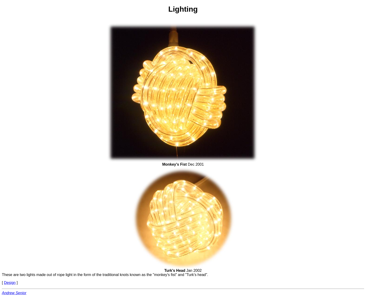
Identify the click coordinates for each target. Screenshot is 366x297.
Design (10, 283)
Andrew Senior (14, 293)
